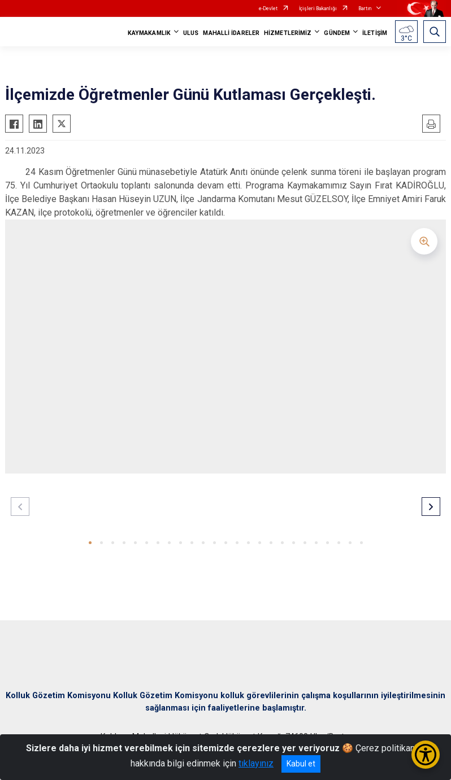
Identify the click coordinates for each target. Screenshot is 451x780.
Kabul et (301, 763)
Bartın (364, 8)
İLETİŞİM (374, 33)
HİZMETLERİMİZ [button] (287, 33)
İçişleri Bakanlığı (318, 8)
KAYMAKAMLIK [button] (149, 33)
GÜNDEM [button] (337, 33)
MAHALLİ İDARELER (231, 33)
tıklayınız (256, 763)
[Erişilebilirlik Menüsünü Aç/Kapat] (425, 754)
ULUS (190, 33)
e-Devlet (268, 8)
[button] (90, 542)
